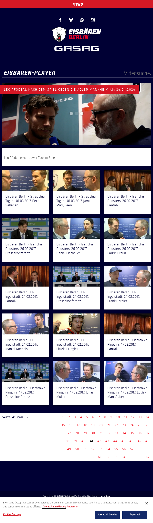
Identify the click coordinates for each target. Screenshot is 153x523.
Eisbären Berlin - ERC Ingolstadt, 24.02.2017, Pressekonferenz (72, 296)
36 (140, 433)
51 (85, 449)
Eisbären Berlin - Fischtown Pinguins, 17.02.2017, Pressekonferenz (25, 392)
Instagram (93, 20)
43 (107, 441)
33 (116, 433)
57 (131, 449)
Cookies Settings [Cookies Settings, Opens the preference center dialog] (12, 514)
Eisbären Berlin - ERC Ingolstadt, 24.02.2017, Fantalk (21, 296)
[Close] (146, 503)
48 (147, 441)
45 (123, 441)
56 (124, 449)
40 (83, 441)
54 (108, 449)
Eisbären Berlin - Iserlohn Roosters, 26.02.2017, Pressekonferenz (23, 248)
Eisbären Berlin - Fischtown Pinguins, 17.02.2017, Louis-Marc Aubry (127, 392)
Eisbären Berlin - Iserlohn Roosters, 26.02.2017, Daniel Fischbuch (74, 248)
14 (147, 417)
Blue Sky (71, 20)
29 (85, 433)
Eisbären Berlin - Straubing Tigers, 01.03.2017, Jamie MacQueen (76, 200)
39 (75, 441)
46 (131, 441)
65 (131, 457)
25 (139, 425)
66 (140, 457)
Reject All (135, 514)
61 (99, 457)
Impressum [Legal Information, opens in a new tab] (73, 506)
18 (85, 425)
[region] (76, 510)
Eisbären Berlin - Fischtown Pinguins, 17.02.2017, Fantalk (127, 344)
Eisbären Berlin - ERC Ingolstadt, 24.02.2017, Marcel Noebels (21, 344)
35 (132, 433)
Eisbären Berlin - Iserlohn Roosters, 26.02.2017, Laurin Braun (125, 248)
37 (147, 433)
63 (115, 457)
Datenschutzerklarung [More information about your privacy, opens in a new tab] (54, 506)
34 (124, 433)
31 (101, 433)
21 (108, 425)
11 (125, 417)
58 (139, 449)
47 (139, 441)
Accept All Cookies (107, 514)
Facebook (60, 20)
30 (93, 433)
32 (108, 433)
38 (67, 441)
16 (71, 425)
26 (147, 425)
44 (115, 441)
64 (124, 457)
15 (63, 425)
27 (69, 433)
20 (101, 425)
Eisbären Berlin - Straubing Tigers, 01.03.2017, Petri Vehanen (25, 200)
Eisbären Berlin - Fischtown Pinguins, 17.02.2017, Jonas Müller (76, 392)
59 (147, 449)
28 (77, 433)
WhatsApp (82, 20)
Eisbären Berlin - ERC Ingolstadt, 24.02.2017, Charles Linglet (72, 344)
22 (116, 425)
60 (92, 457)
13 (140, 417)
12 (132, 417)
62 (107, 457)
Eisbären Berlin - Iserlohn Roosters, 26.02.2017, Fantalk (125, 200)
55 (116, 449)
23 (124, 425)
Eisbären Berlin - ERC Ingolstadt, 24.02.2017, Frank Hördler (123, 296)
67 (147, 457)
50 (77, 449)
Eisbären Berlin (76, 34)
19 (93, 425)
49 (69, 449)
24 (132, 425)
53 (100, 449)
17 (78, 425)
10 (118, 417)
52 (92, 449)
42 (99, 441)
